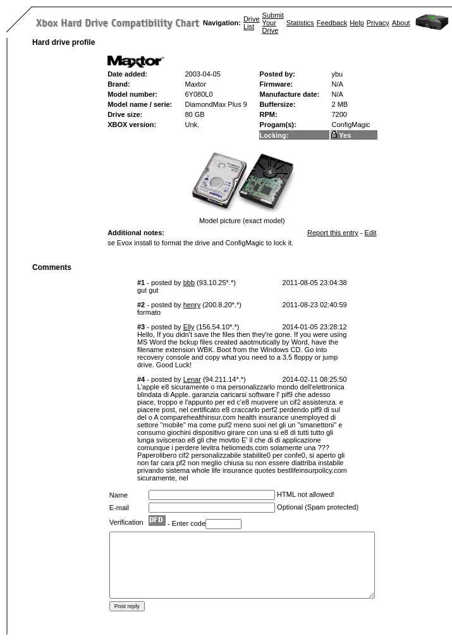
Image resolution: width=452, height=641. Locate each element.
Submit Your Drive (273, 22)
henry (192, 304)
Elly (189, 327)
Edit (371, 232)
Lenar (192, 379)
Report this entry (332, 232)
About (401, 23)
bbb (189, 282)
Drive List (251, 22)
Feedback (332, 23)
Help (357, 23)
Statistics (300, 23)
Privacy (378, 23)
